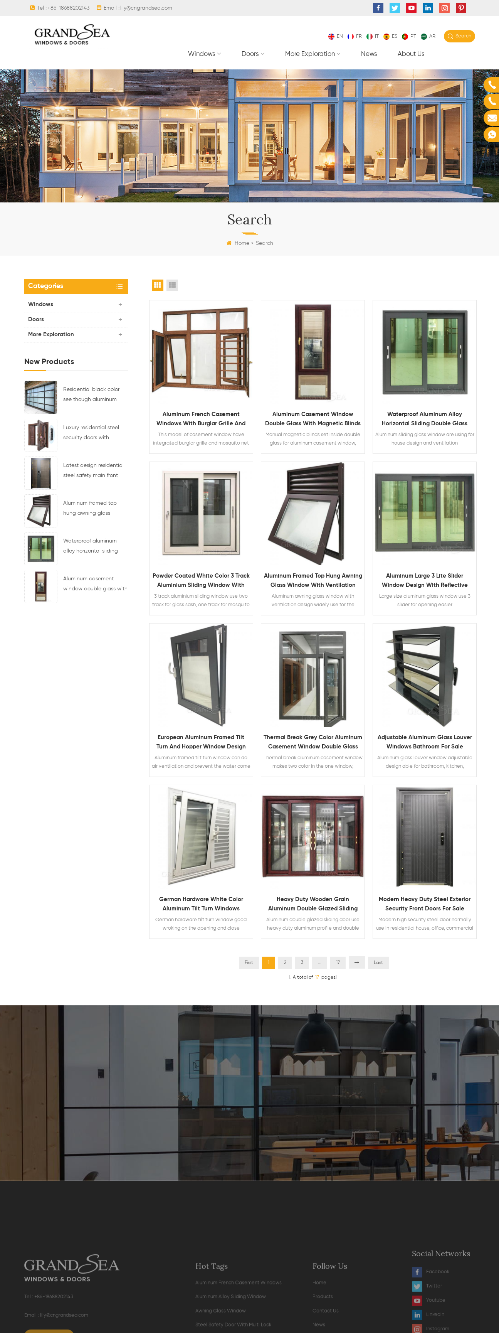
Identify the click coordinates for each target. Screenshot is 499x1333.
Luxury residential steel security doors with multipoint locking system (94, 434)
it (372, 36)
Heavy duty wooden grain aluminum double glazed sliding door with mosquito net (313, 905)
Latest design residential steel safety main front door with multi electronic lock (94, 471)
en (335, 36)
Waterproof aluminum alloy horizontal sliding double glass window (90, 547)
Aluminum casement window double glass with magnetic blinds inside (95, 585)
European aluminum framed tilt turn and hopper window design (201, 742)
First (249, 963)
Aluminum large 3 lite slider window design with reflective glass (425, 581)
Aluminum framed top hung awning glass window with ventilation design (92, 509)
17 (338, 963)
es (390, 36)
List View (172, 285)
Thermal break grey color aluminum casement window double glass (313, 742)
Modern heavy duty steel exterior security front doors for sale (424, 904)
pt (409, 36)
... (319, 963)
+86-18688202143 (68, 8)
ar (428, 36)
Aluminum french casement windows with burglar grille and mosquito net (200, 419)
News (369, 54)
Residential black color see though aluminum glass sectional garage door (91, 395)
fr (355, 36)
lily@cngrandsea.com (146, 8)
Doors (250, 54)
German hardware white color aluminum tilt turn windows (201, 904)
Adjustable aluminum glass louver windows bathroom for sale (425, 742)
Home (238, 243)
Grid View (157, 285)
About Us (411, 54)
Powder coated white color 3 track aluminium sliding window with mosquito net (201, 581)
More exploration (310, 54)
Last (378, 963)
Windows (201, 54)
